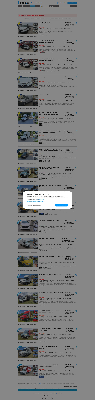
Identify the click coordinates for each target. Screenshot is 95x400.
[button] (47, 201)
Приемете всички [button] (61, 205)
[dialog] (47, 200)
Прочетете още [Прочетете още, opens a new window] (40, 199)
